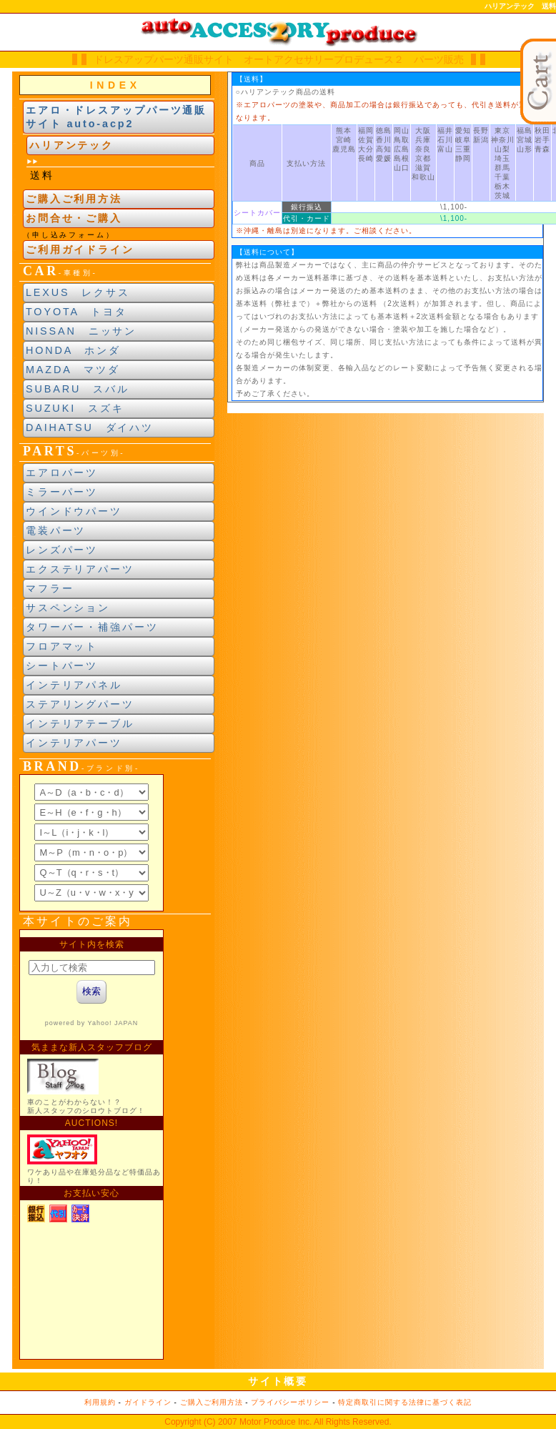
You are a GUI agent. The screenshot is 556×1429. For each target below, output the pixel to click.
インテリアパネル (74, 685)
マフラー (50, 588)
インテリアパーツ (74, 742)
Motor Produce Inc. (275, 1422)
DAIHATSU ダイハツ (90, 427)
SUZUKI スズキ (75, 408)
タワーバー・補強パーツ (92, 627)
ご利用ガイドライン (80, 249)
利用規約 (100, 1402)
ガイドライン (148, 1402)
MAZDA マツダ (73, 369)
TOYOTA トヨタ (76, 311)
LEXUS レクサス (78, 292)
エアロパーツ (62, 472)
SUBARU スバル (77, 389)
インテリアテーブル (80, 723)
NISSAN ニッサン (81, 331)
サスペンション (68, 607)
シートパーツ (62, 665)
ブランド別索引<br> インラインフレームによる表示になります (91, 842)
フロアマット (62, 646)
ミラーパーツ (62, 492)
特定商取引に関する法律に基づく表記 (405, 1402)
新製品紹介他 (91, 1144)
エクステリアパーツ (80, 569)
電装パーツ (56, 530)
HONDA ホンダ (73, 350)
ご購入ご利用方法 (74, 198)
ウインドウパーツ (74, 511)
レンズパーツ (62, 549)
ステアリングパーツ (80, 704)
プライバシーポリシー (290, 1402)
